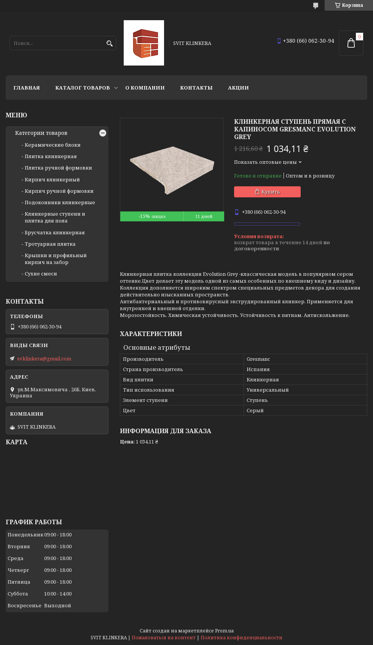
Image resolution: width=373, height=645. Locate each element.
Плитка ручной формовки (58, 167)
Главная (26, 87)
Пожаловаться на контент (164, 637)
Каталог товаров (82, 87)
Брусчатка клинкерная (55, 232)
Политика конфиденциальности (241, 637)
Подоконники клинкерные (60, 202)
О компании (145, 87)
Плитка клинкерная (51, 156)
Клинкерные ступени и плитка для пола (55, 217)
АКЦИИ (238, 87)
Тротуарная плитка (50, 243)
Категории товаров (41, 133)
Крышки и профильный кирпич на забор (56, 259)
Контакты (196, 87)
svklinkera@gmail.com (44, 358)
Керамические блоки (53, 144)
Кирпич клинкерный (52, 179)
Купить (270, 191)
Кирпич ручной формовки (59, 190)
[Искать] (109, 43)
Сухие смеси (41, 273)
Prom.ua (224, 630)
